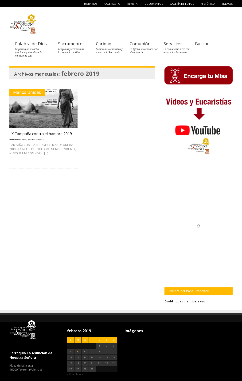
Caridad (103, 43)
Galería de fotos (182, 3)
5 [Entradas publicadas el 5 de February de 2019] (77, 351)
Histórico (208, 3)
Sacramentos (71, 43)
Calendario (112, 3)
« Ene (70, 374)
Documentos (153, 3)
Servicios (172, 43)
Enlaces (227, 3)
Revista (132, 3)
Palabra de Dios (31, 43)
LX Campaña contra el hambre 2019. (41, 133)
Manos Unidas (27, 92)
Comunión (140, 43)
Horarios (90, 3)
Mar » (79, 374)
